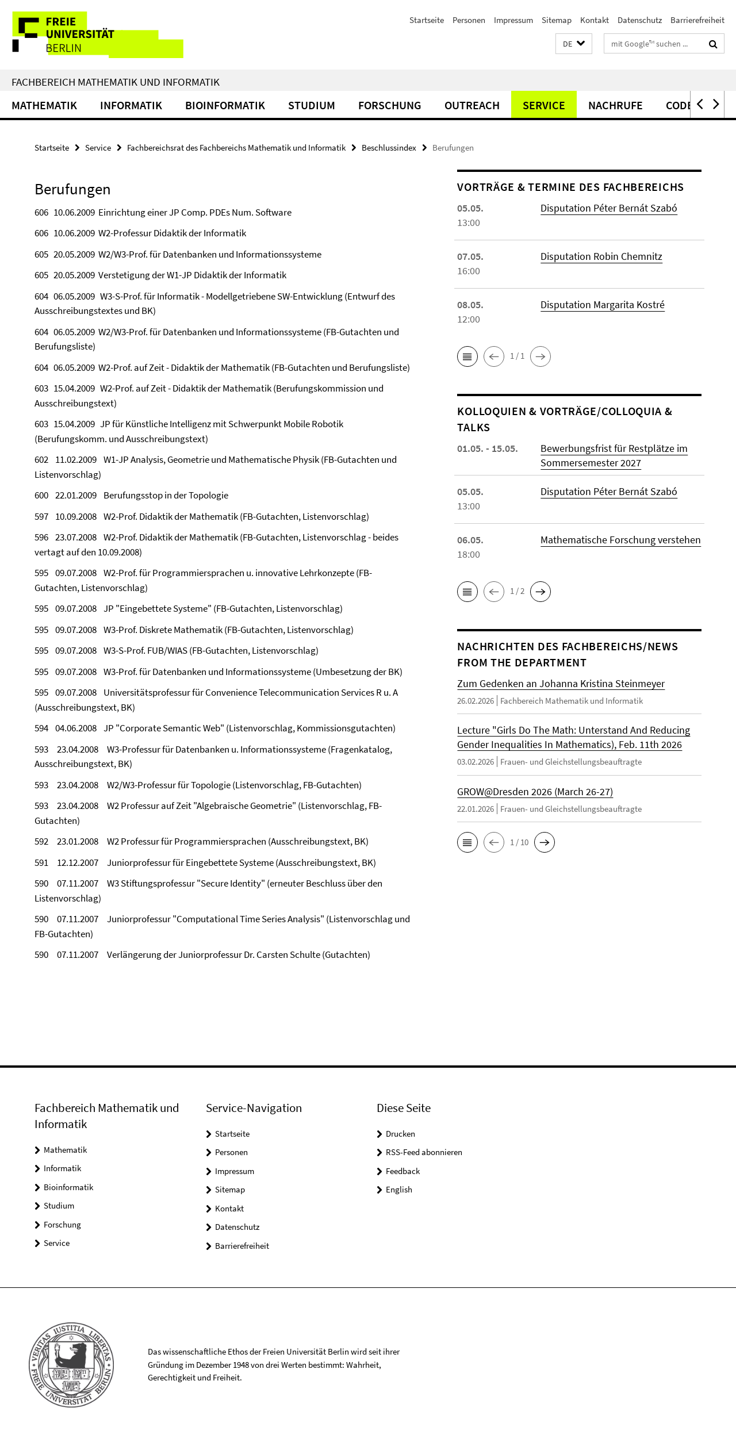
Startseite (426, 19)
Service (544, 105)
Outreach (472, 105)
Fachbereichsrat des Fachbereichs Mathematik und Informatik (236, 147)
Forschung (389, 105)
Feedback (403, 1170)
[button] (573, 44)
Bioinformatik (225, 105)
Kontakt (594, 19)
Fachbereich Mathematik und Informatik (116, 82)
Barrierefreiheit (697, 19)
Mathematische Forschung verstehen (620, 539)
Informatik (131, 105)
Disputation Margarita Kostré (602, 304)
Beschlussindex (389, 147)
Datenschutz (640, 19)
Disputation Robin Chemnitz (601, 256)
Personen (469, 19)
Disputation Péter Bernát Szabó (608, 207)
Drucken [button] (400, 1133)
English (399, 1189)
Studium (311, 105)
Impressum (513, 19)
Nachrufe (615, 105)
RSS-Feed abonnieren (424, 1151)
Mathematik (44, 105)
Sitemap (557, 19)
